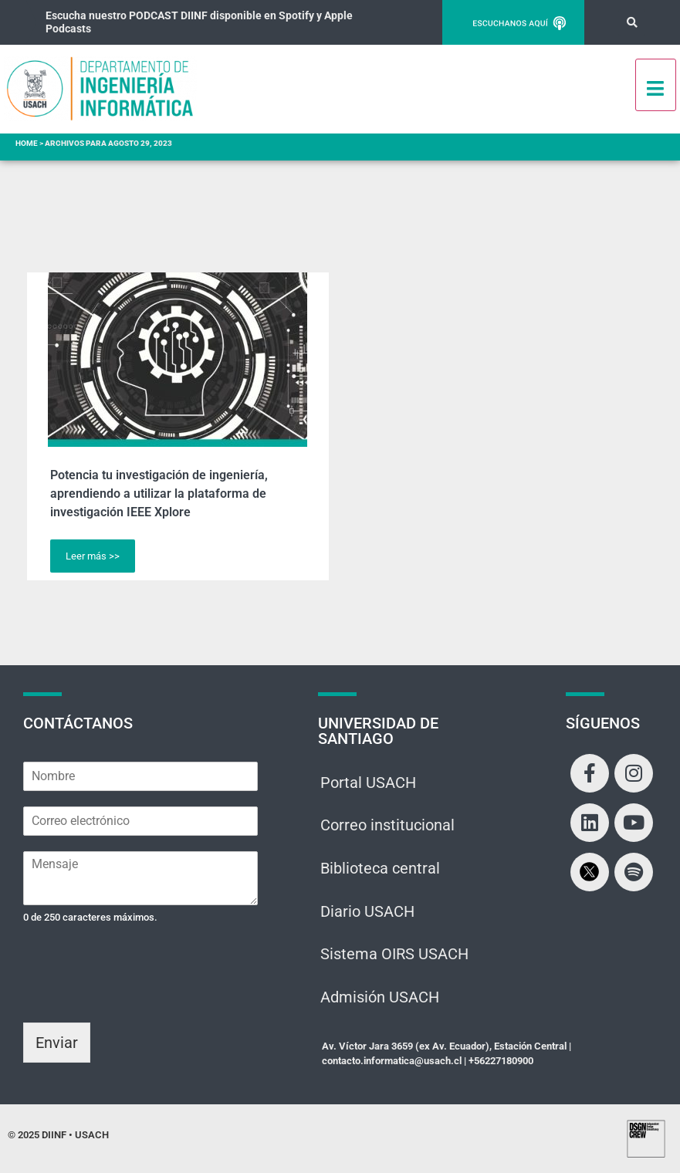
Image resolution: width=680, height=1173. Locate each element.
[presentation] (140, 997)
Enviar (57, 1042)
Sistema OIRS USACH (394, 956)
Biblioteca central (380, 869)
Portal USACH (368, 783)
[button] (631, 22)
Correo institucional (387, 826)
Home (26, 143)
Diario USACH (367, 913)
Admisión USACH (379, 999)
